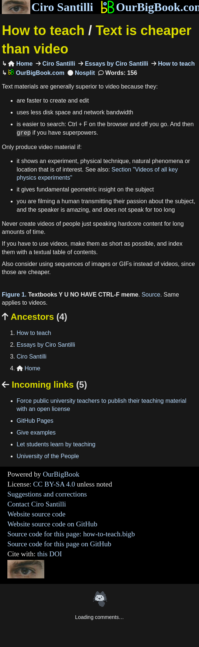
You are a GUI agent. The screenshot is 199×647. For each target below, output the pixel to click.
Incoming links (44, 385)
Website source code (36, 514)
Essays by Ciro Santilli (115, 63)
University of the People (48, 456)
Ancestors (34, 317)
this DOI (49, 554)
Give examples (36, 432)
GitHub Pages (35, 421)
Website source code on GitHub (52, 524)
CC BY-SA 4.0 (54, 484)
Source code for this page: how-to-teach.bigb (71, 534)
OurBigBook (61, 474)
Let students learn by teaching (56, 444)
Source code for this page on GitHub (59, 544)
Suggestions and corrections (47, 494)
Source (150, 294)
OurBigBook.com (36, 73)
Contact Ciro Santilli (36, 504)
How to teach (43, 30)
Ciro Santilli (47, 7)
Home (20, 63)
